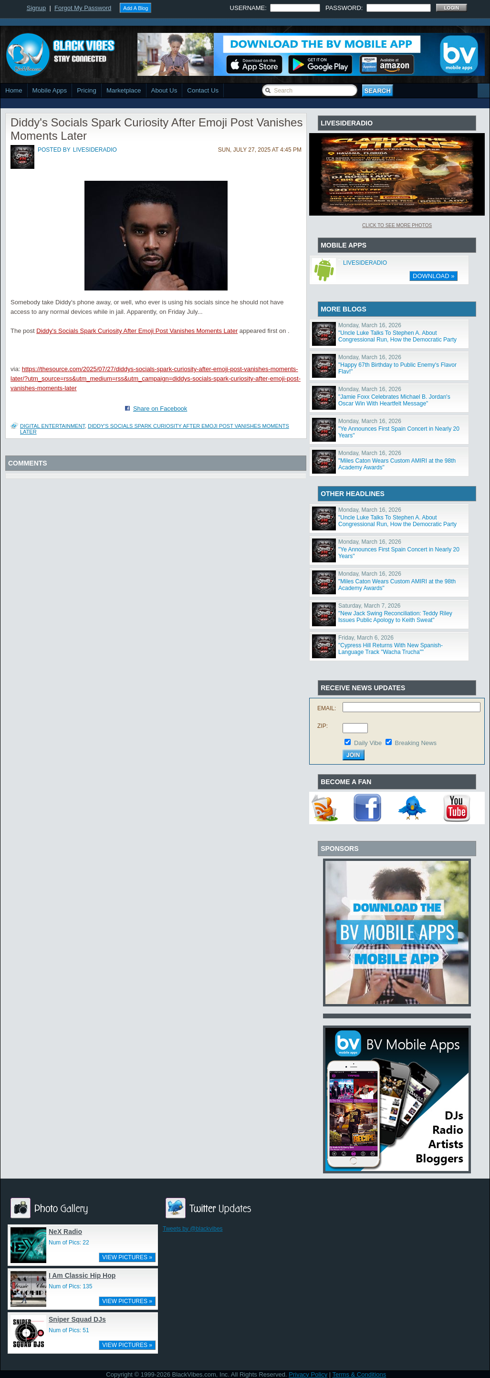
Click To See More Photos (397, 225)
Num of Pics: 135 (70, 1286)
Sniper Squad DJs (77, 1319)
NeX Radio (65, 1231)
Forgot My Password (82, 7)
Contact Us (203, 90)
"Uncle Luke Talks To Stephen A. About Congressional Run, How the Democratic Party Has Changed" (397, 340)
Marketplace (123, 90)
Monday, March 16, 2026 (369, 325)
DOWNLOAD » (433, 276)
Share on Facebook (160, 408)
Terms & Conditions (359, 1374)
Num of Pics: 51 (69, 1330)
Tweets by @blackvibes (193, 1228)
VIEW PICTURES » (127, 1257)
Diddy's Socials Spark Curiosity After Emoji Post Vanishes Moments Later (137, 330)
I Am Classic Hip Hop (82, 1275)
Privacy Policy (308, 1374)
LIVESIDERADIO (365, 262)
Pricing (86, 90)
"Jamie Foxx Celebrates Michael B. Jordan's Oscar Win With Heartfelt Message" (394, 400)
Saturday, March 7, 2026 (369, 605)
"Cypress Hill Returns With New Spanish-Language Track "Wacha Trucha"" (390, 648)
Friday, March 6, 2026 (366, 637)
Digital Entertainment (52, 426)
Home (13, 90)
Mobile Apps (49, 90)
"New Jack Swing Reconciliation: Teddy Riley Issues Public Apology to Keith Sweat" (395, 616)
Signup (36, 7)
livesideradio (95, 149)
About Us (164, 90)
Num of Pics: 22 (69, 1242)
